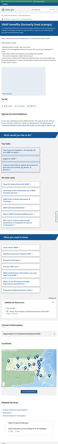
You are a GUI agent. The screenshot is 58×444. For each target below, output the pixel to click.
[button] (39, 346)
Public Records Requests (9, 433)
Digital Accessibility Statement (11, 429)
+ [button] (3, 361)
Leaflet (47, 364)
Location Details (29, 370)
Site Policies (38, 429)
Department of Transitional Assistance (21, 19)
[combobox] (43, 9)
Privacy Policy (27, 429)
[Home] (2, 15)
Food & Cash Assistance (24, 15)
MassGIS (54, 364)
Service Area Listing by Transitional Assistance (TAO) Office (29, 290)
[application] (29, 346)
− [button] (3, 363)
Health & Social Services (10, 15)
